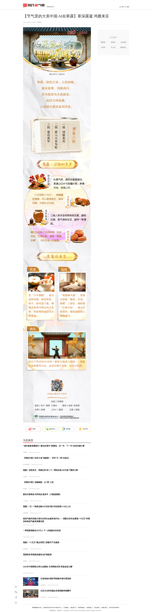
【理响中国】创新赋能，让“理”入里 (38, 482)
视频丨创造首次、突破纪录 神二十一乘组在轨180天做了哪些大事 (50, 470)
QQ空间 (85, 429)
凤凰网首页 (50, 7)
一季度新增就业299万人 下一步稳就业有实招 (42, 530)
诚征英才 (73, 607)
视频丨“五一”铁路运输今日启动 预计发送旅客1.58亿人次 (47, 506)
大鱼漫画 (123, 42)
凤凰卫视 (104, 607)
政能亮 (113, 42)
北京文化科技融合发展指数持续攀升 (55, 591)
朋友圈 (68, 429)
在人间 (113, 47)
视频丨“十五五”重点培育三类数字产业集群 (41, 542)
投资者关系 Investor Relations (52, 607)
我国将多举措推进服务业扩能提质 (37, 555)
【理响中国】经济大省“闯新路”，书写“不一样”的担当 (46, 458)
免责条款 (89, 607)
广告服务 (65, 607)
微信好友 (52, 429)
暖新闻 (103, 42)
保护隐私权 (81, 607)
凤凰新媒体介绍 (36, 607)
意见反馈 (96, 607)
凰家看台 (123, 47)
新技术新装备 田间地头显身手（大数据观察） (42, 494)
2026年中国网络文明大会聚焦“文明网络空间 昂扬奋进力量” (48, 567)
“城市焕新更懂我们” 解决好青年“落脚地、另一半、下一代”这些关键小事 (54, 446)
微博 (33, 429)
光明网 (39, 22)
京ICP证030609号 (114, 607)
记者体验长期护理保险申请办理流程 (55, 579)
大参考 (103, 47)
